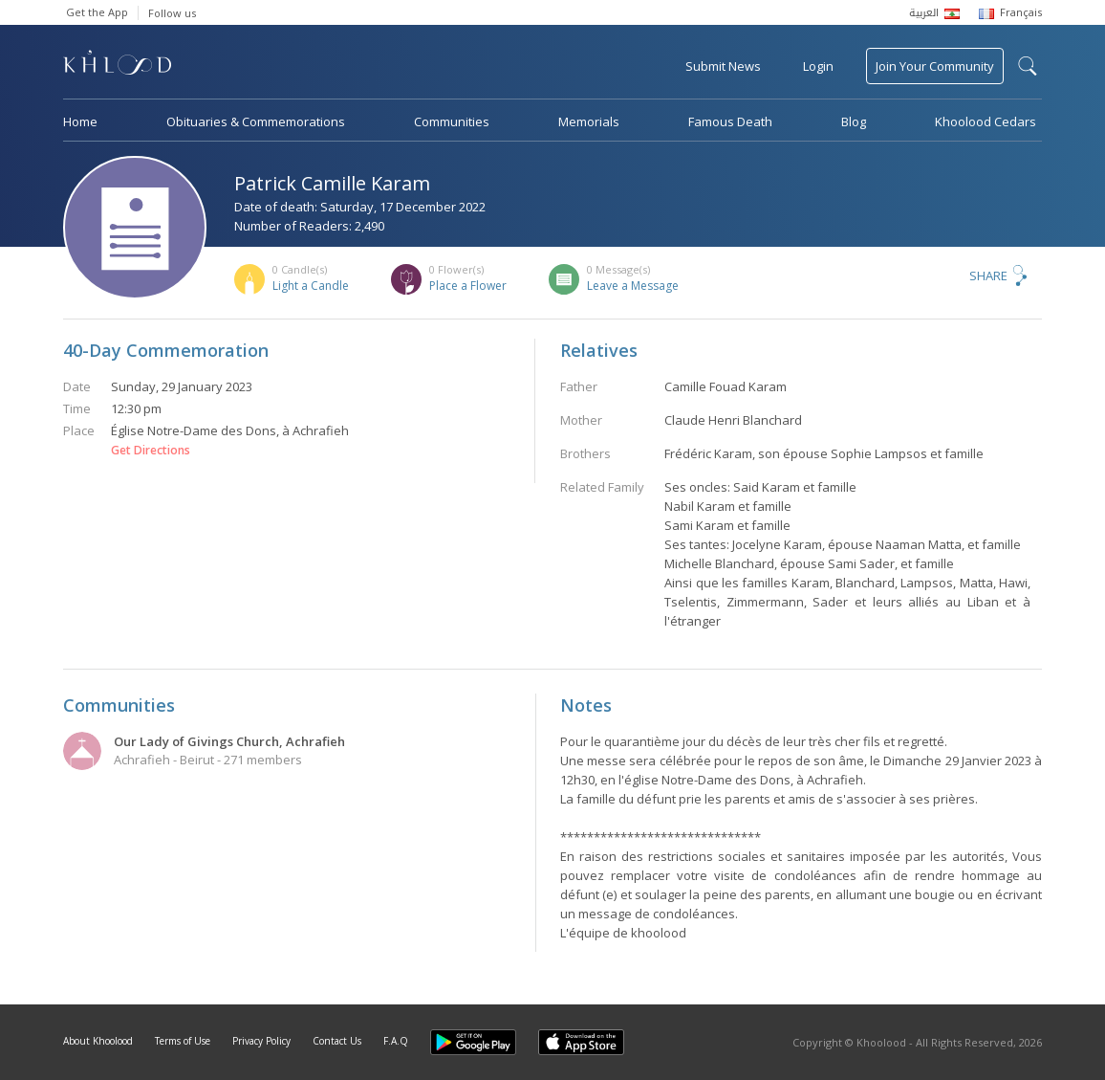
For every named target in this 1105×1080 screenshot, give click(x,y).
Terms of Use (182, 1040)
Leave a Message (633, 285)
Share (988, 275)
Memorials (588, 121)
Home (80, 121)
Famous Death (730, 121)
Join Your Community (935, 66)
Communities (451, 121)
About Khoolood (98, 1040)
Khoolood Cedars (985, 121)
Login (818, 66)
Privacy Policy (261, 1040)
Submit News (723, 66)
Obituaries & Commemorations (255, 121)
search (1027, 66)
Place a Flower (468, 285)
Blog (853, 121)
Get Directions (150, 450)
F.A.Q (395, 1040)
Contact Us (337, 1040)
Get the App (97, 12)
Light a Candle (310, 285)
